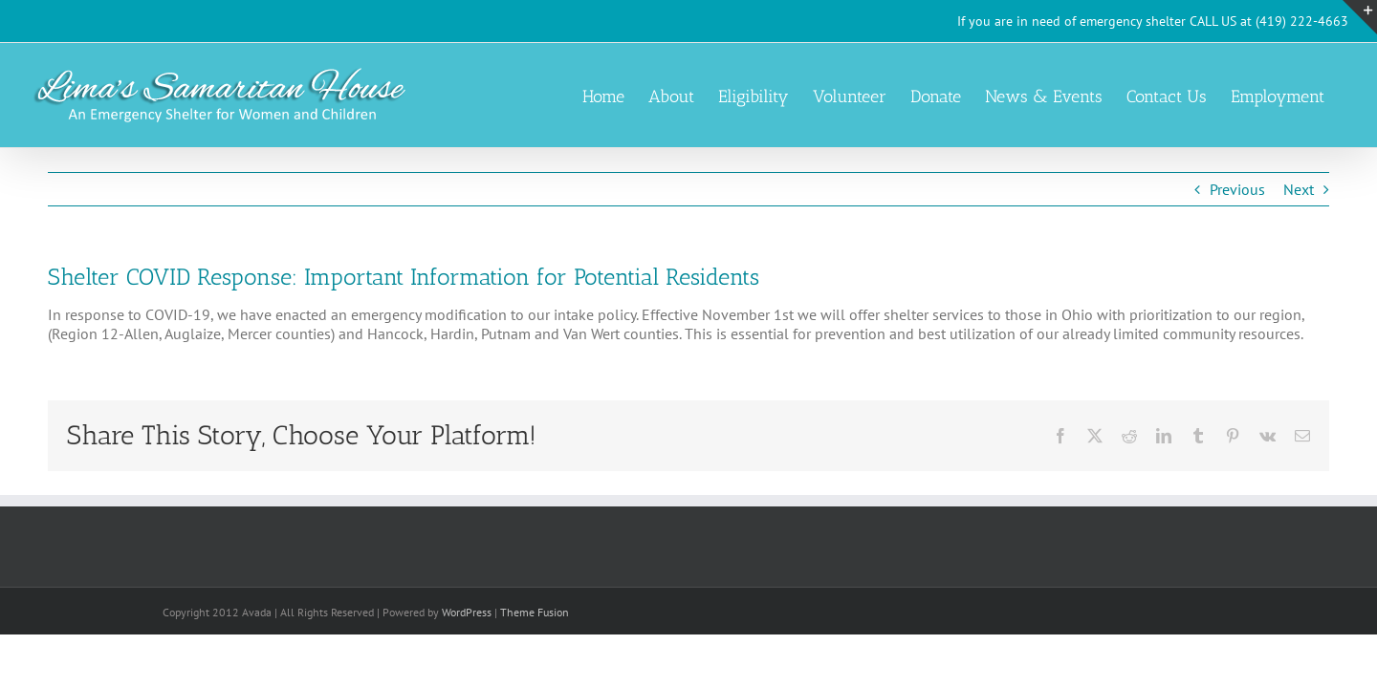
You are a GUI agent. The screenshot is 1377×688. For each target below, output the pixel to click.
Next (1298, 189)
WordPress (467, 612)
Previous (1237, 189)
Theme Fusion (534, 612)
